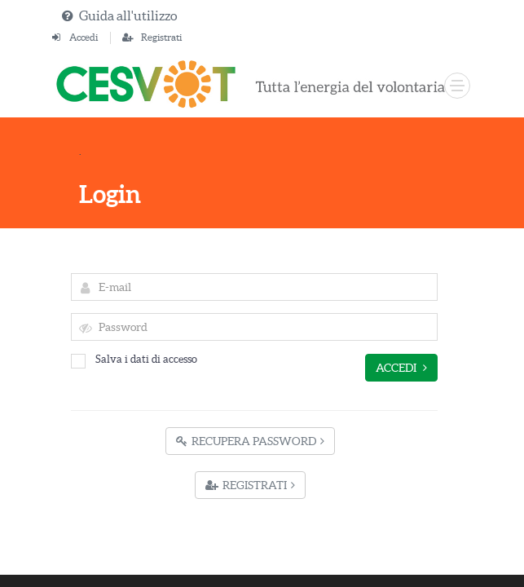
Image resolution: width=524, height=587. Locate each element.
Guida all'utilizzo (128, 15)
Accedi (83, 37)
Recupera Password (250, 441)
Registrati (161, 37)
